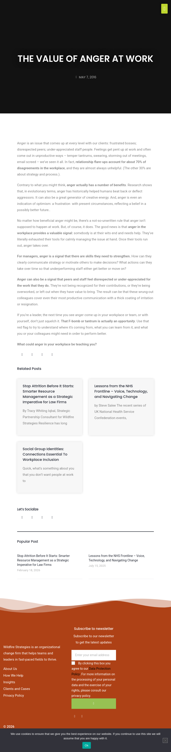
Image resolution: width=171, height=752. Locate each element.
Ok (86, 745)
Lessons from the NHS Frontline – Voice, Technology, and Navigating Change (121, 391)
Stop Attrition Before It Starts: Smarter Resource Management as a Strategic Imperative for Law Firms (48, 394)
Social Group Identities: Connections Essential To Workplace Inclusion (45, 454)
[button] (164, 9)
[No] (165, 740)
